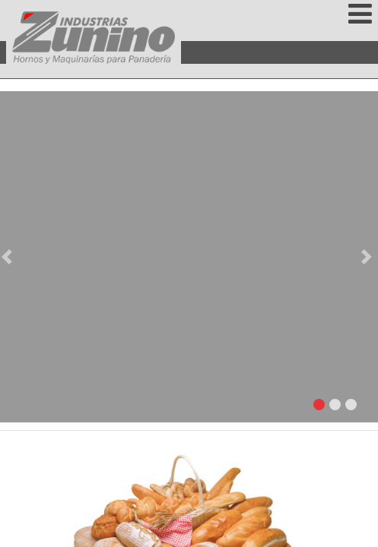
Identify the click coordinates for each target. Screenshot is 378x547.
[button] (9, 256)
